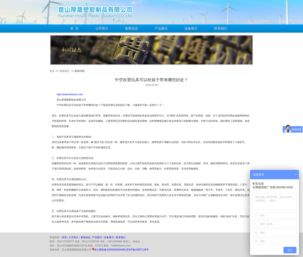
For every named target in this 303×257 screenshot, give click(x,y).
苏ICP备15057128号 (137, 249)
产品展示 (161, 28)
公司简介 (101, 28)
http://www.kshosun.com (70, 94)
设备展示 (191, 28)
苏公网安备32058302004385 (109, 249)
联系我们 (220, 28)
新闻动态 (131, 28)
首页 (52, 71)
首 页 (74, 28)
